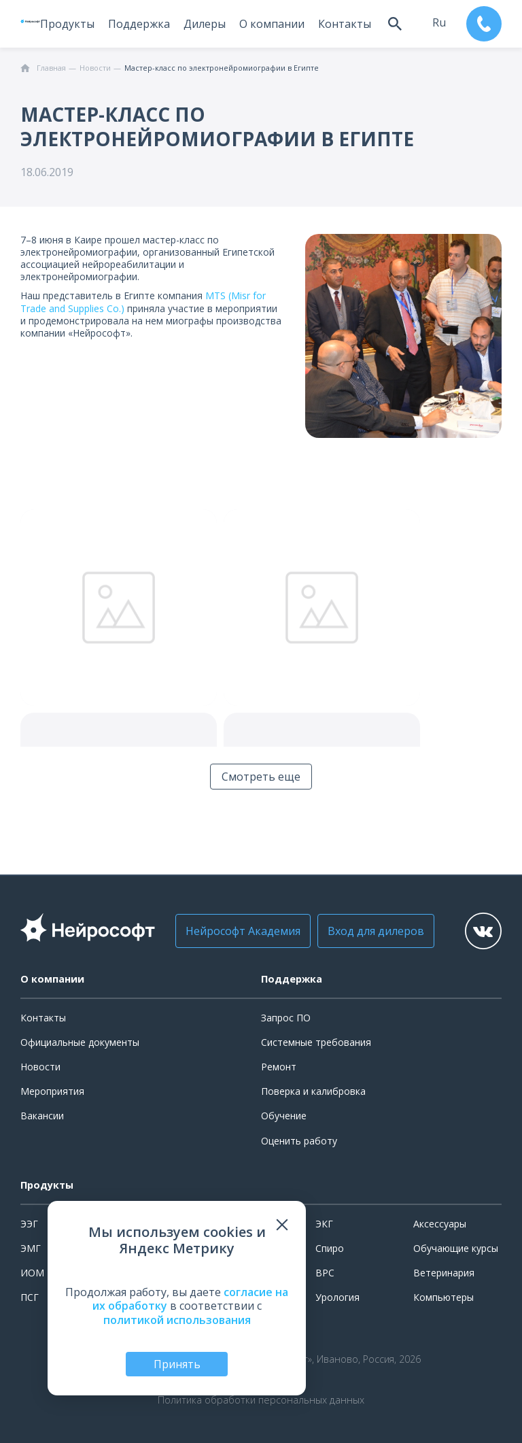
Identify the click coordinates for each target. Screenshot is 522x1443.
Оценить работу (299, 1140)
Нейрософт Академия (243, 930)
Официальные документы (79, 1042)
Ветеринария (443, 1272)
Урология (337, 1297)
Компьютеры (443, 1297)
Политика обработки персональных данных (261, 1400)
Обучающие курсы (455, 1248)
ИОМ (32, 1272)
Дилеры (205, 23)
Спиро (329, 1248)
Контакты (344, 23)
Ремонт (278, 1066)
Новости (40, 1066)
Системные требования (316, 1042)
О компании (271, 23)
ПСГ (29, 1297)
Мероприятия (52, 1091)
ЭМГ (30, 1248)
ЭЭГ (29, 1223)
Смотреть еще (261, 776)
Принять (177, 1364)
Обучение (284, 1115)
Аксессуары (439, 1223)
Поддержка (139, 23)
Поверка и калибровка (313, 1091)
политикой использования (177, 1319)
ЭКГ (324, 1223)
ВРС (324, 1272)
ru (439, 22)
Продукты (67, 23)
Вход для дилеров (376, 930)
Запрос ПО (286, 1017)
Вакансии (42, 1115)
